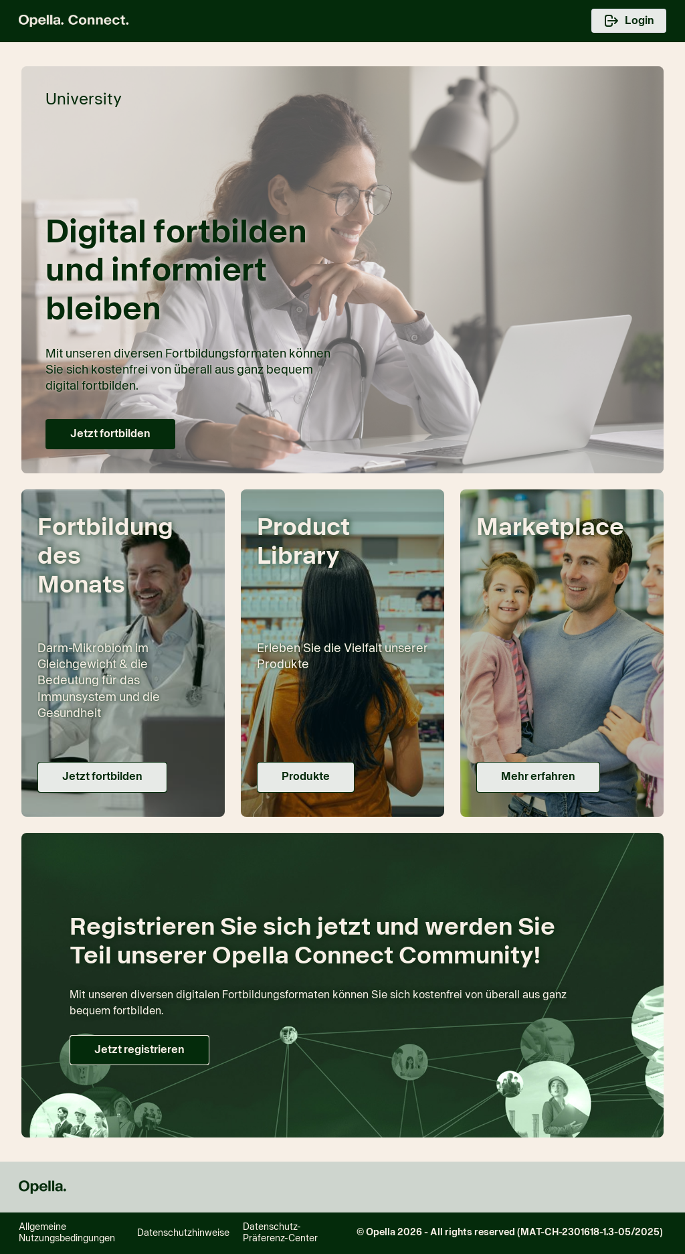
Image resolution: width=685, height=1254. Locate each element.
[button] (110, 434)
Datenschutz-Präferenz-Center (280, 1233)
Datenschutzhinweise (183, 1233)
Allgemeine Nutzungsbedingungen (67, 1233)
